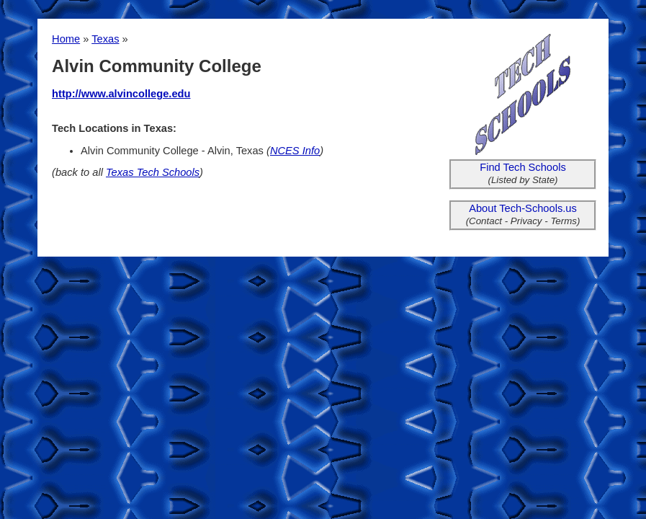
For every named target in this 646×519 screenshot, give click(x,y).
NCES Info (295, 150)
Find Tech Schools (523, 167)
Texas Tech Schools (152, 172)
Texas (105, 39)
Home (66, 39)
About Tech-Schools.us (523, 208)
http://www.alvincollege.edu (121, 93)
